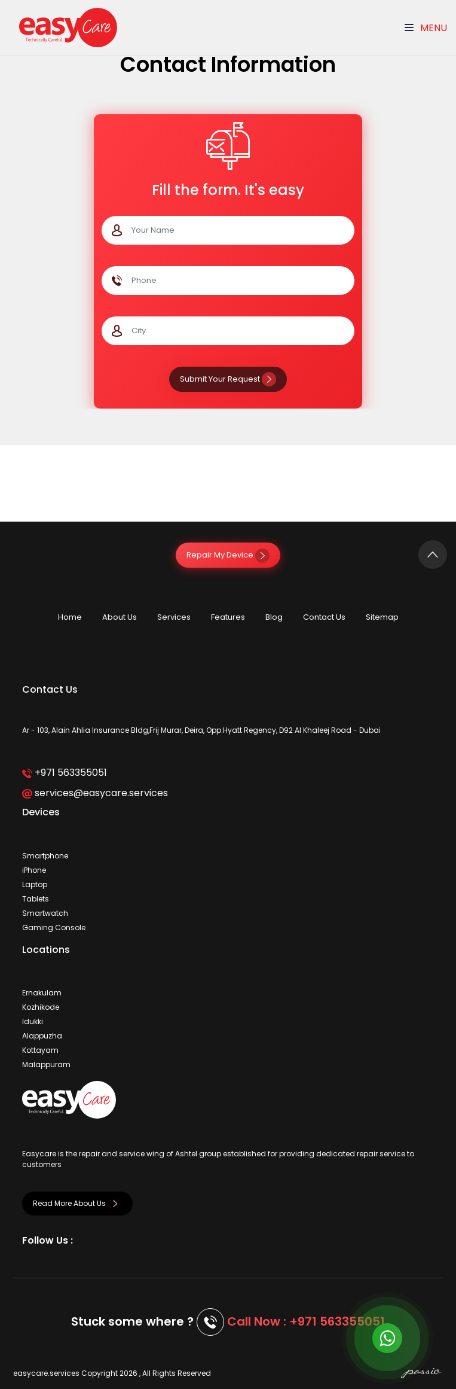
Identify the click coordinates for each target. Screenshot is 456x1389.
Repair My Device (228, 555)
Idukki (32, 1021)
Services (174, 617)
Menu (426, 28)
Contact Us (324, 617)
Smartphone (45, 856)
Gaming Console (53, 927)
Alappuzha (42, 1036)
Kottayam (40, 1050)
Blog (274, 617)
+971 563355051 (64, 772)
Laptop (34, 884)
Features (228, 617)
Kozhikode (40, 1007)
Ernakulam (42, 993)
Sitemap (382, 617)
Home (70, 617)
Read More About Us (77, 1203)
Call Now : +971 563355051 (306, 1321)
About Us (119, 617)
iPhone (34, 870)
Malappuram (46, 1064)
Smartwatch (45, 913)
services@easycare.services (94, 793)
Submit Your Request (228, 379)
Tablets (35, 899)
